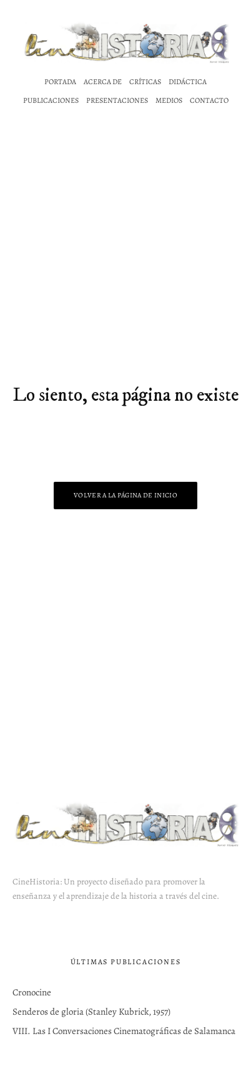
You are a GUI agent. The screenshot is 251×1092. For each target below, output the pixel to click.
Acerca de (103, 82)
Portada (60, 82)
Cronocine (31, 992)
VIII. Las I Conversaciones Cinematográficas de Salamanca (123, 1031)
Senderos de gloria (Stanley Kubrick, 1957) (91, 1011)
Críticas (145, 82)
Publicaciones (51, 100)
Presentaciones (117, 100)
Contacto (209, 100)
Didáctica (188, 82)
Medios (168, 100)
